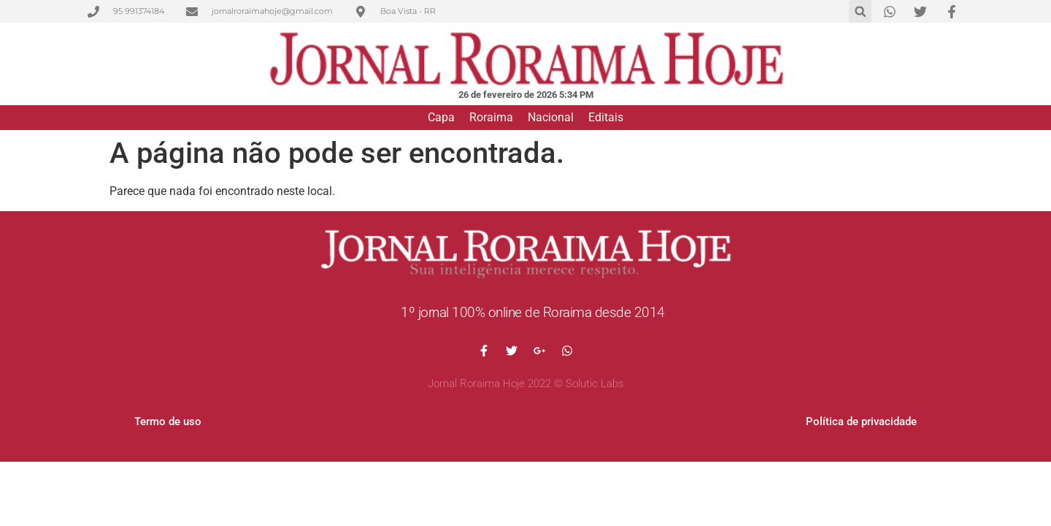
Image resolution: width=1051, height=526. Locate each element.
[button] (860, 11)
